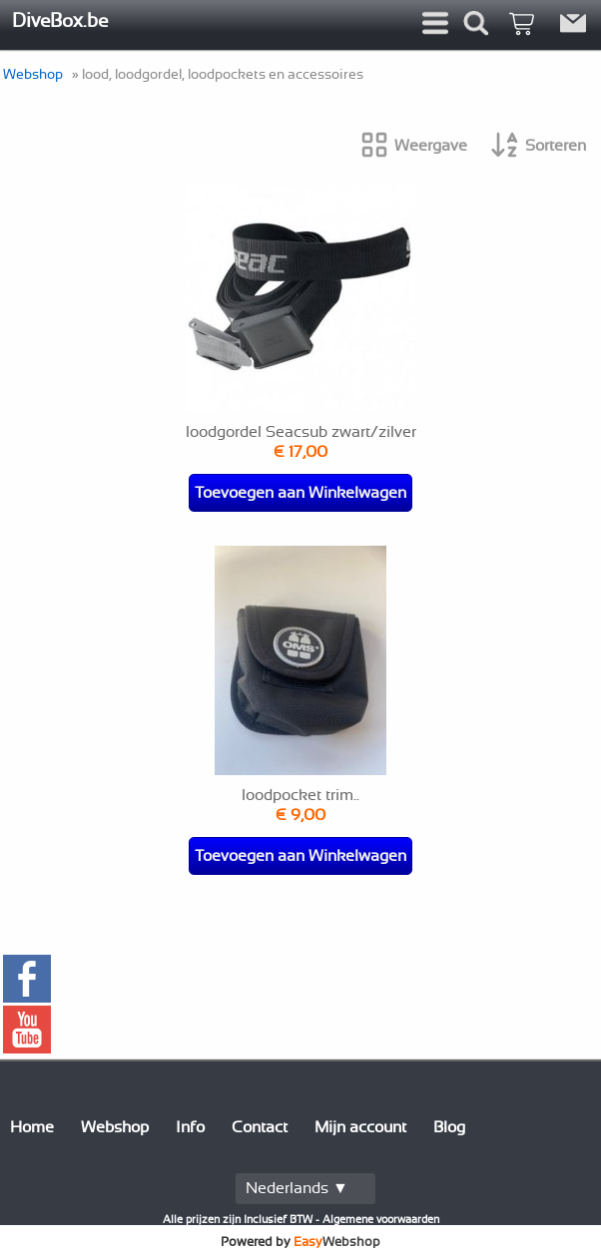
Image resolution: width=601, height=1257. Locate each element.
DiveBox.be (60, 21)
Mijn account (360, 1127)
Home (32, 1127)
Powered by (300, 1242)
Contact (260, 1127)
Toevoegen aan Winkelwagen (300, 493)
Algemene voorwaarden (380, 1219)
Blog (449, 1127)
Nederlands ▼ (297, 1188)
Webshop (33, 74)
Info (190, 1127)
